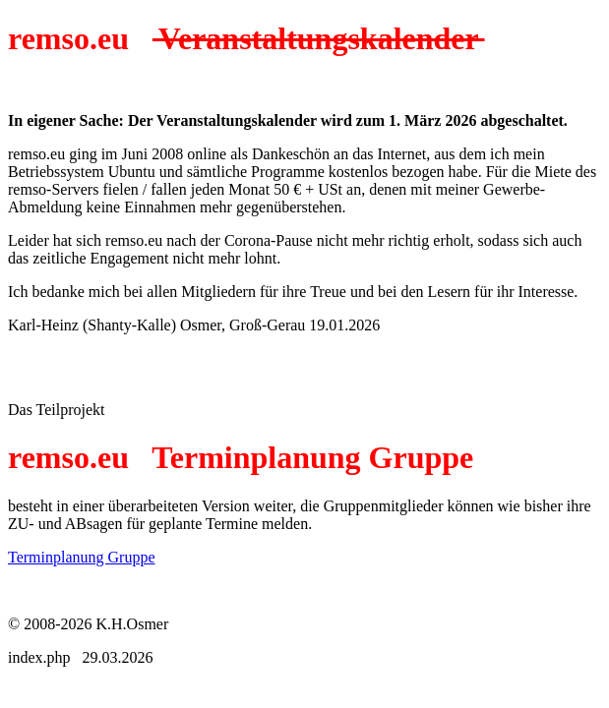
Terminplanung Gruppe (81, 557)
